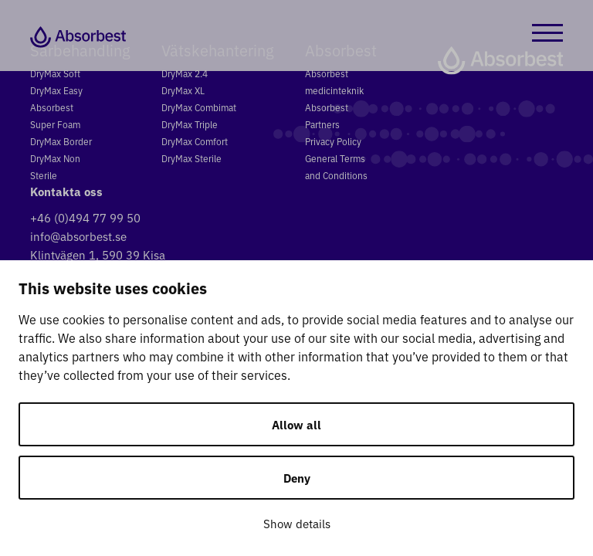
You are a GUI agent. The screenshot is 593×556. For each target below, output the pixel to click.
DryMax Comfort (194, 140)
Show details (296, 523)
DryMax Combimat (198, 107)
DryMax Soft (55, 73)
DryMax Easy (56, 90)
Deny (296, 478)
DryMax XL (183, 90)
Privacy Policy (333, 140)
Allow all (296, 424)
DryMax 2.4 (184, 73)
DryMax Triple (189, 124)
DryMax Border (61, 140)
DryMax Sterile (191, 157)
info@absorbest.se (78, 236)
